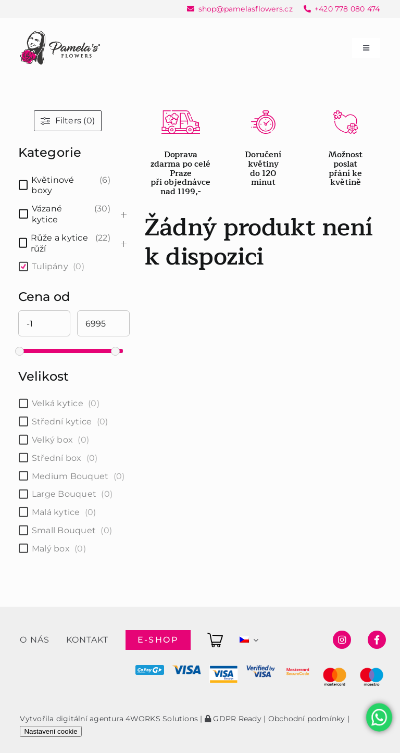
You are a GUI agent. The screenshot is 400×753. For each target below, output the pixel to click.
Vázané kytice (47, 214)
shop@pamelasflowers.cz (245, 9)
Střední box (57, 458)
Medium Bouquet (70, 476)
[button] (20, 732)
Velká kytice (57, 403)
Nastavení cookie (50, 731)
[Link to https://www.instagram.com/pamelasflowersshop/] (342, 640)
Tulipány (50, 266)
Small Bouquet (64, 530)
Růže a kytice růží (59, 243)
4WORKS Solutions (162, 718)
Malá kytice (56, 512)
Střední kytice (62, 421)
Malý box (51, 549)
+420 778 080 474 (347, 9)
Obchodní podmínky (306, 718)
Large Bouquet (64, 494)
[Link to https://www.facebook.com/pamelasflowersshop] (377, 640)
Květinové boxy (52, 185)
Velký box (52, 440)
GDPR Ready (233, 718)
